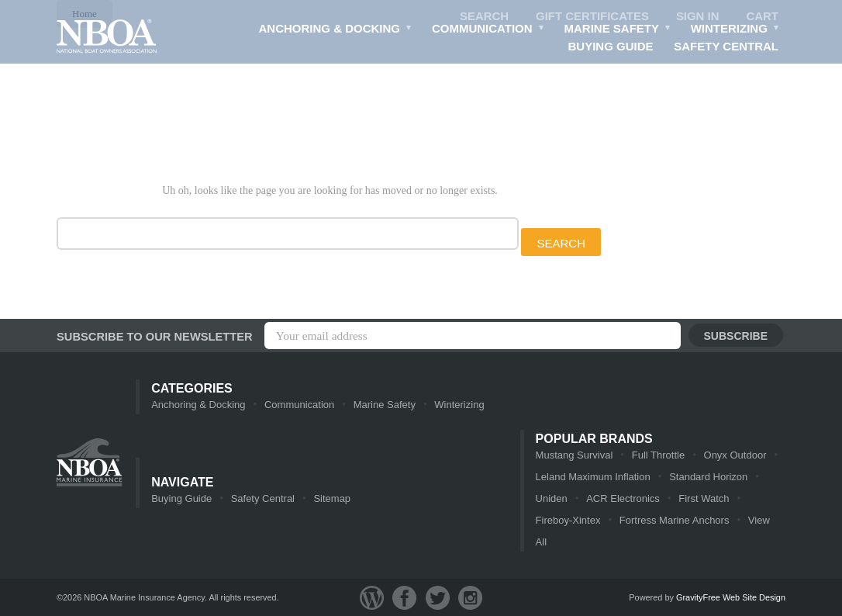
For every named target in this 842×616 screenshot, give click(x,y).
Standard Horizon (708, 477)
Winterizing (735, 30)
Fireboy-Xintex (568, 520)
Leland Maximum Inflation (593, 477)
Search (484, 15)
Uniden (552, 498)
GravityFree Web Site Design (730, 597)
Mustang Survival (574, 455)
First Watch (703, 498)
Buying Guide (611, 46)
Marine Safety (617, 30)
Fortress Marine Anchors (674, 520)
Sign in (697, 15)
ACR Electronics (623, 498)
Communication (488, 30)
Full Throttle (658, 455)
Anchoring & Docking (335, 30)
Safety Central (726, 46)
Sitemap (331, 498)
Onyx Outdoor (735, 455)
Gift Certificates (592, 15)
